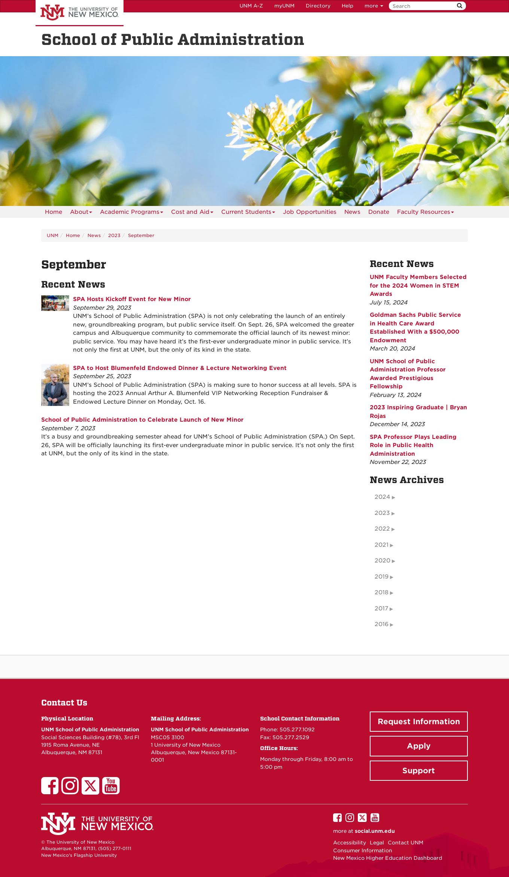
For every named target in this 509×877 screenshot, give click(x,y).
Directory (318, 6)
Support (418, 770)
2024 (382, 497)
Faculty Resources (425, 213)
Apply (419, 745)
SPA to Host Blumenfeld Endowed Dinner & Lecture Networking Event (180, 368)
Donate (378, 212)
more (374, 6)
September (141, 235)
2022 (382, 528)
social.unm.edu (375, 831)
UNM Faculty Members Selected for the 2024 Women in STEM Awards (418, 285)
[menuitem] (53, 212)
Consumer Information (362, 850)
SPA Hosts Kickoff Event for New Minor (132, 299)
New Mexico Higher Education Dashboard (387, 858)
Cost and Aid (192, 213)
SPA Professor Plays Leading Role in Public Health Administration (413, 445)
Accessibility (349, 843)
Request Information (419, 721)
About (81, 213)
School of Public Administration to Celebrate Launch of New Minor (142, 419)
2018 (381, 592)
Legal (377, 843)
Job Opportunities (309, 212)
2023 (114, 235)
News (352, 212)
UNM (52, 235)
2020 (382, 560)
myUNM (284, 6)
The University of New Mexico (80, 13)
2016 (381, 624)
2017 (381, 608)
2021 (381, 544)
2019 (381, 576)
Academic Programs (131, 213)
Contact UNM (405, 843)
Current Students (248, 213)
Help (347, 6)
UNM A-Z (251, 6)
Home (53, 212)
